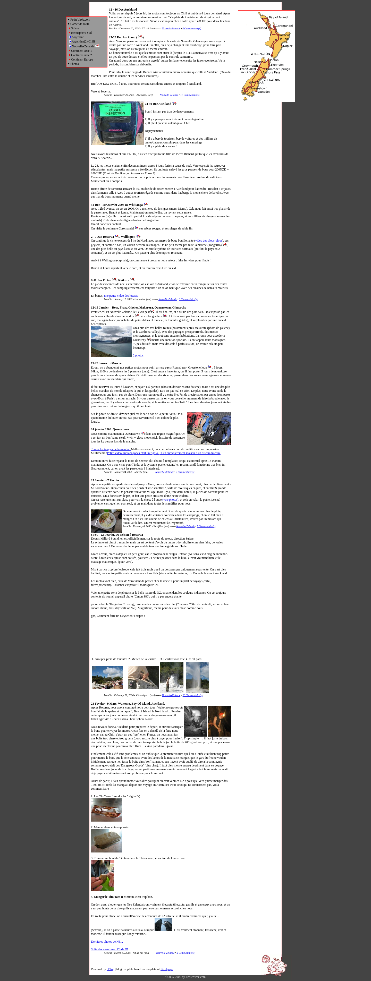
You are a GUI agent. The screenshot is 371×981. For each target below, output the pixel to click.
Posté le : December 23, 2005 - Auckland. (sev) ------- (132, 94)
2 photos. (138, 355)
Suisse (73, 28)
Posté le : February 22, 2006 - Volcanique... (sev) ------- (133, 695)
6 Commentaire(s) (188, 299)
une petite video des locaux (121, 295)
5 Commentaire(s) (206, 526)
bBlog (110, 969)
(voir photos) (170, 499)
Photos (73, 64)
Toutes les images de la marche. (111, 449)
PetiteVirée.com (79, 19)
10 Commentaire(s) (193, 695)
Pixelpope (167, 969)
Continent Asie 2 (80, 55)
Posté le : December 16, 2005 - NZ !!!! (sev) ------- (135, 28)
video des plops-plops (208, 240)
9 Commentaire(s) (185, 472)
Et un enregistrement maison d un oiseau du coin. (190, 453)
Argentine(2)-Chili (82, 41)
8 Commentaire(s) (191, 28)
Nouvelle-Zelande (84, 46)
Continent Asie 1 (80, 51)
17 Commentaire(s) (190, 94)
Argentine (76, 37)
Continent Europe (80, 59)
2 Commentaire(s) (186, 952)
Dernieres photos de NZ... (107, 941)
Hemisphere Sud (80, 33)
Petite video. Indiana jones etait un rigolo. (133, 453)
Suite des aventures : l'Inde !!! (109, 949)
